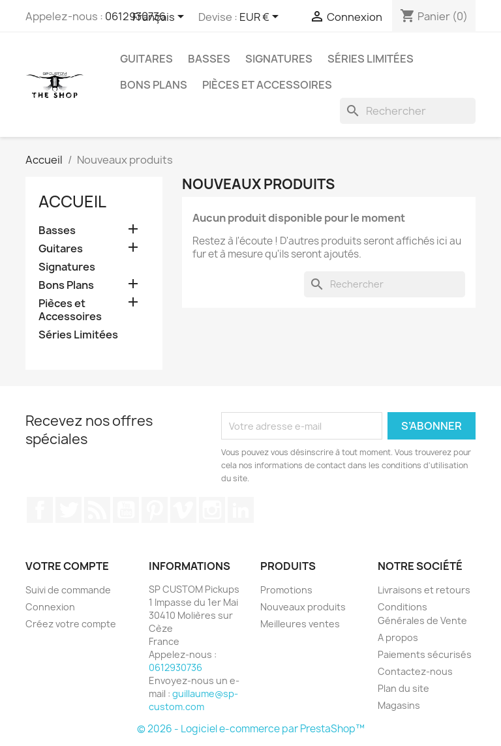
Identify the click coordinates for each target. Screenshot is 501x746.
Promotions (286, 590)
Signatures (278, 59)
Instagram (212, 510)
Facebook (40, 510)
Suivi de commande (68, 590)
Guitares (146, 59)
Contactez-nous (415, 671)
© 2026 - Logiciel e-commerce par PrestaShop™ (251, 729)
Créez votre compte (70, 624)
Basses (209, 59)
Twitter (68, 510)
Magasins (399, 705)
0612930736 (175, 667)
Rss (97, 510)
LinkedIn (241, 510)
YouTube (126, 510)
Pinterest (155, 510)
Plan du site (403, 688)
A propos (398, 637)
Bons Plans (153, 85)
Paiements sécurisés (425, 654)
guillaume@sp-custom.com (193, 700)
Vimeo (183, 510)
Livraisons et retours (424, 590)
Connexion (50, 607)
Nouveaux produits (303, 607)
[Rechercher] (408, 111)
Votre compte (67, 566)
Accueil (72, 201)
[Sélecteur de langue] (160, 17)
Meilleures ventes (300, 624)
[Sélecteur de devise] (261, 17)
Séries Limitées (370, 59)
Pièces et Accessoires (267, 85)
